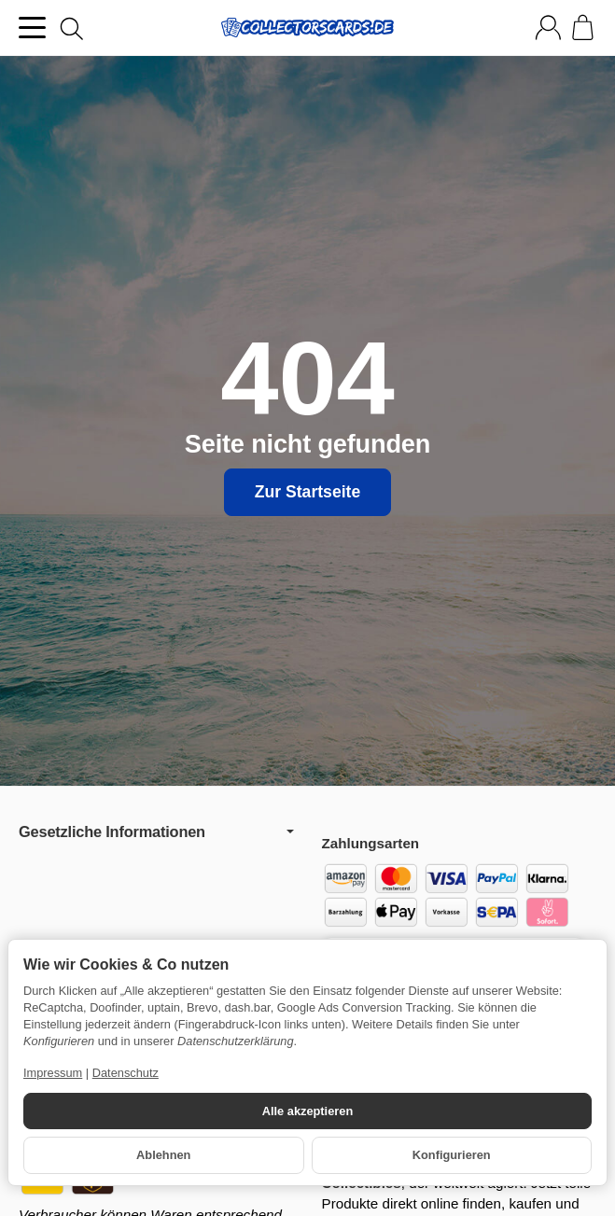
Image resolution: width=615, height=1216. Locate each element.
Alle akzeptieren (307, 1111)
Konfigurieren (451, 1155)
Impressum (52, 1073)
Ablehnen (163, 1155)
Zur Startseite (307, 491)
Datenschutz (125, 1073)
